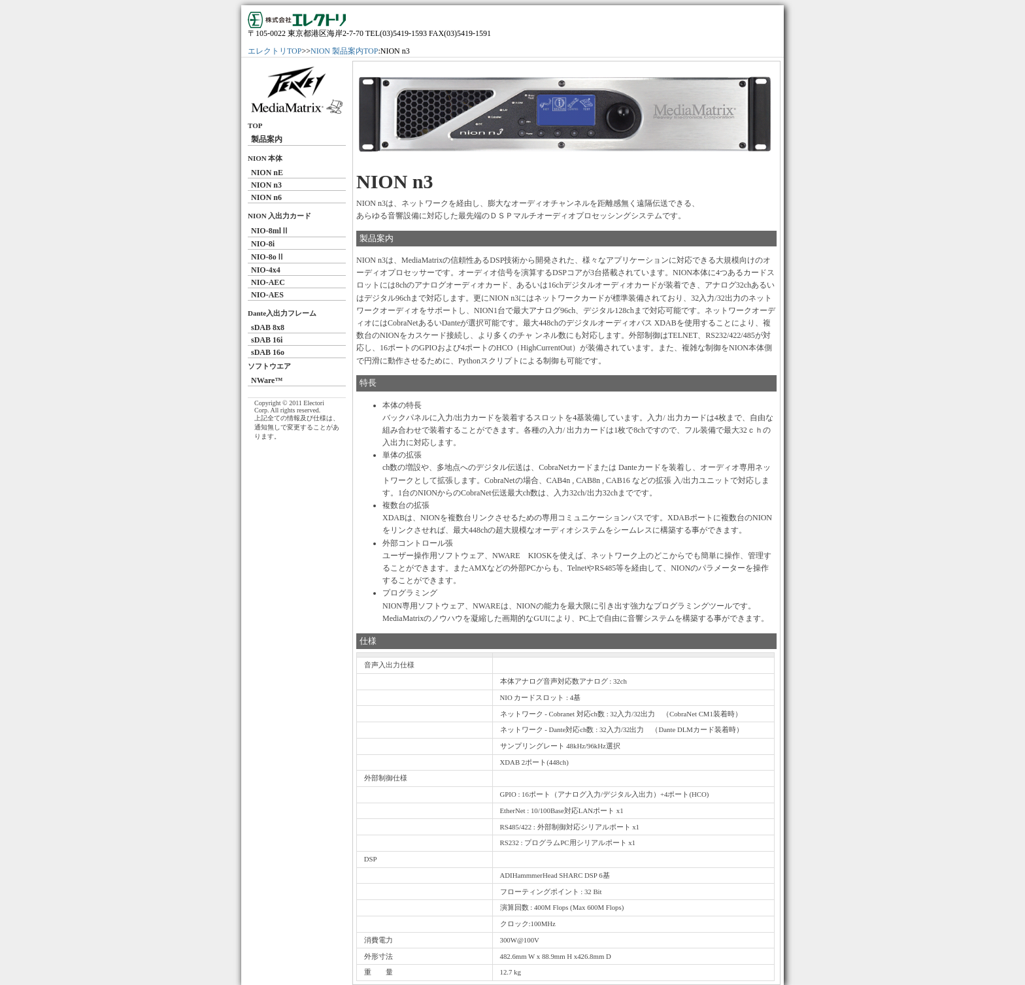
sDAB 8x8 (267, 327)
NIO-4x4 (265, 270)
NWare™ (266, 380)
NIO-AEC (268, 282)
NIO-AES (267, 294)
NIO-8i (263, 243)
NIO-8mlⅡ (270, 230)
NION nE (267, 172)
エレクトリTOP (274, 51)
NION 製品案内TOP (344, 51)
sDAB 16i (266, 339)
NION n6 (266, 197)
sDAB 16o (267, 352)
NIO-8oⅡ (267, 256)
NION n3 (266, 185)
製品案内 (266, 139)
